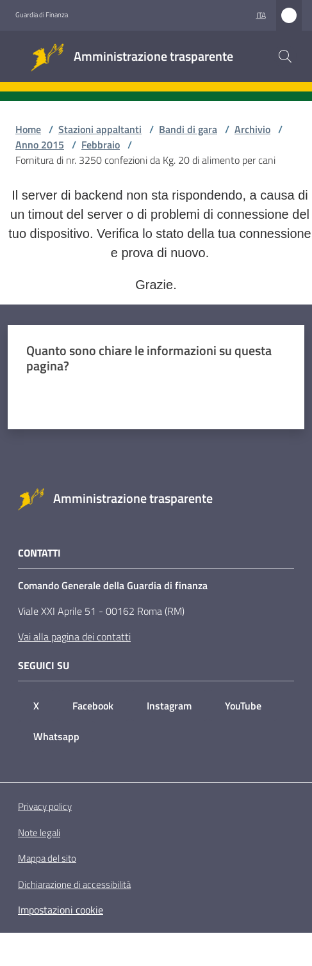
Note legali (39, 832)
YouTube (243, 705)
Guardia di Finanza (41, 15)
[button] (285, 56)
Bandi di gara (188, 129)
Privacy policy (45, 806)
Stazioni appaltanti (100, 129)
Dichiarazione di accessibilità (74, 885)
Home (28, 129)
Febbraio (100, 144)
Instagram (169, 705)
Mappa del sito (47, 858)
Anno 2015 (39, 144)
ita (261, 15)
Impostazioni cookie (60, 909)
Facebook (92, 705)
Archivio (252, 129)
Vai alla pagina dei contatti (74, 636)
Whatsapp (56, 736)
